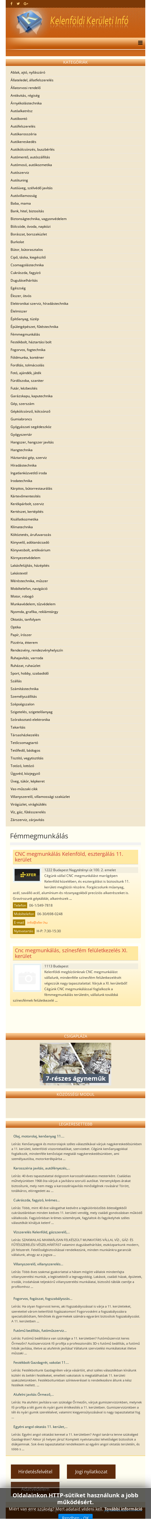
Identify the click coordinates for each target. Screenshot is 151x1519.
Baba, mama (21, 203)
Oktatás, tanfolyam (26, 619)
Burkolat (17, 241)
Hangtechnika (22, 449)
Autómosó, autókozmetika (31, 164)
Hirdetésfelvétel (35, 1471)
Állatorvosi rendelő (26, 87)
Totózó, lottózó (22, 765)
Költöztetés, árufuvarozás (31, 534)
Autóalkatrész (22, 110)
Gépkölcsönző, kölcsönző (30, 411)
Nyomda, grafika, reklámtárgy (34, 611)
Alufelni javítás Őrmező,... (33, 1394)
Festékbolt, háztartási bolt (31, 342)
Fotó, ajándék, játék (26, 372)
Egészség (18, 288)
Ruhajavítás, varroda (27, 657)
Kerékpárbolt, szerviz (27, 503)
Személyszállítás (24, 696)
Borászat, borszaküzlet (29, 234)
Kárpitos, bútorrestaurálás (31, 488)
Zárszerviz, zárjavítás (27, 819)
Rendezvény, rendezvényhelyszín (37, 650)
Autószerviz (20, 172)
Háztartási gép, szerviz (29, 457)
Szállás (16, 681)
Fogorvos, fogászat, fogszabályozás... (42, 1298)
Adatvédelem (35, 1489)
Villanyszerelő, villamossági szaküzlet (40, 796)
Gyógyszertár (21, 434)
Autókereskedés (23, 141)
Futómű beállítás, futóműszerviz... (40, 1330)
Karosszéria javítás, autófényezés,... (41, 1168)
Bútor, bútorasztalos (27, 249)
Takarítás (18, 727)
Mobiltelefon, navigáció (29, 588)
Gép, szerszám (22, 403)
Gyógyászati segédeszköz (31, 426)
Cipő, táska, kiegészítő (28, 257)
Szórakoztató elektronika (30, 719)
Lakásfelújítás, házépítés (30, 565)
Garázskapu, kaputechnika (32, 396)
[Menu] (138, 43)
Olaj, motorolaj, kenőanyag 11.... (38, 1136)
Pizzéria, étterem (24, 642)
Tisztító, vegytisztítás (27, 758)
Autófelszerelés (23, 126)
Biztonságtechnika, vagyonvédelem (39, 218)
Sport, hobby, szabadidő (30, 673)
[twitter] (18, 3)
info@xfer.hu (37, 922)
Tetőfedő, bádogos (25, 750)
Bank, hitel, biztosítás (27, 211)
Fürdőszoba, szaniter (27, 380)
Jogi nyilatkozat (91, 1471)
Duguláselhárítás (24, 280)
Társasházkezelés (25, 735)
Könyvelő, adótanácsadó (30, 542)
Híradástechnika (24, 465)
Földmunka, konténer (27, 357)
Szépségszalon (22, 704)
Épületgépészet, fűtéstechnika (34, 326)
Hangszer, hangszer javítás (32, 442)
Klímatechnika (22, 527)
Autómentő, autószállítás (30, 157)
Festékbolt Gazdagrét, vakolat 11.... (41, 1362)
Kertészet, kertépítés (27, 511)
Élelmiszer (19, 311)
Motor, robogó (22, 596)
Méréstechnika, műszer (29, 580)
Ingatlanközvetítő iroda (29, 473)
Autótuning (19, 180)
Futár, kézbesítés (24, 388)
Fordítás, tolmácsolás (27, 365)
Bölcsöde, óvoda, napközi (31, 226)
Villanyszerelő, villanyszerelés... (38, 1264)
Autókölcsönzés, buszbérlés (33, 149)
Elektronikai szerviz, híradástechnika (39, 303)
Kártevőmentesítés (26, 496)
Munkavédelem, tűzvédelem (33, 604)
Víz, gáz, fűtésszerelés (28, 812)
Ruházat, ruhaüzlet (25, 665)
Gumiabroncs (21, 419)
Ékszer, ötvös (21, 295)
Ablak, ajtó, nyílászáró (28, 72)
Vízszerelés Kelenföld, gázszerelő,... (41, 1232)
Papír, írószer (21, 634)
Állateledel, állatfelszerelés (32, 80)
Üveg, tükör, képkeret (28, 781)
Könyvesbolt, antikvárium (30, 550)
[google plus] (26, 3)
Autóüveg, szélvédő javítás (32, 187)
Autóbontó (19, 118)
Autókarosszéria (24, 134)
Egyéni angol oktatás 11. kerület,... (40, 1426)
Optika (16, 627)
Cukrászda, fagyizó (26, 272)
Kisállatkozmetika (24, 519)
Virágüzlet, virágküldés (29, 804)
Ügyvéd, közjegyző (25, 773)
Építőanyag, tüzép (25, 318)
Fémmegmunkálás (25, 334)
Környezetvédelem (25, 557)
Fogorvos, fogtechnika (28, 349)
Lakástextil (19, 573)
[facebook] (12, 3)
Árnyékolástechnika (26, 103)
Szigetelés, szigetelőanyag (32, 711)
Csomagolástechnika (27, 265)
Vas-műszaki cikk (24, 788)
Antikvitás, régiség (25, 95)
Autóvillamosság (24, 195)
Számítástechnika (25, 688)
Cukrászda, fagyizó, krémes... (36, 1200)
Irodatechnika (21, 480)
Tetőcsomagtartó (24, 742)
